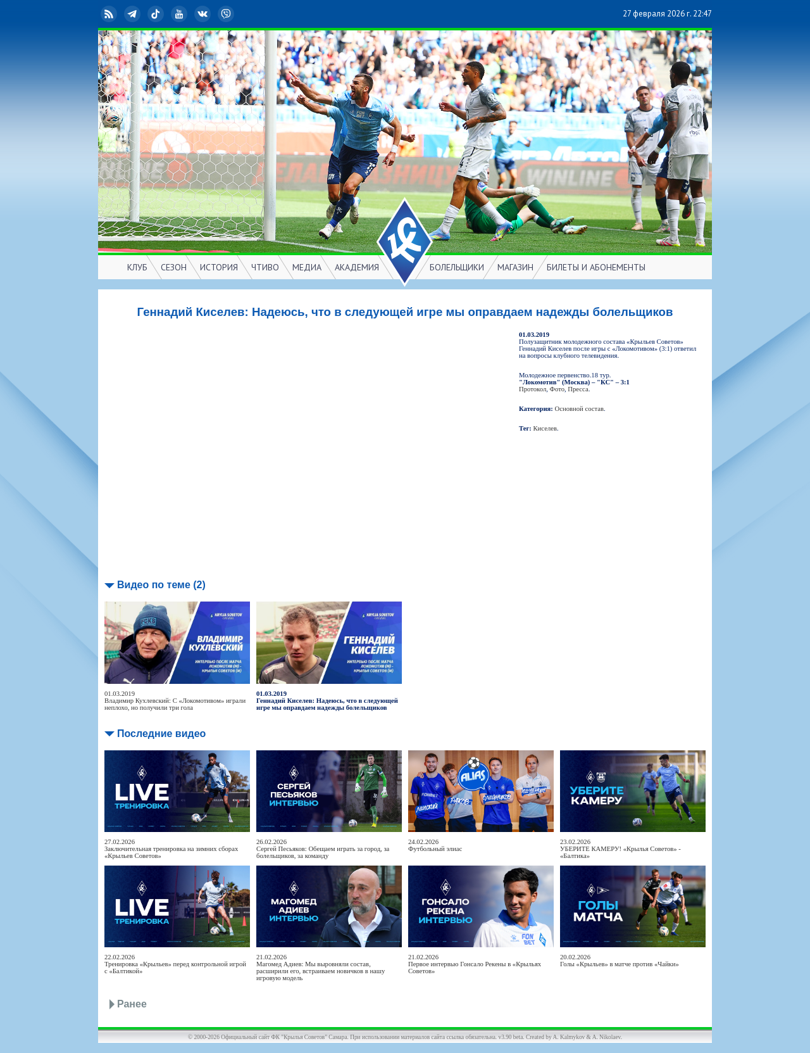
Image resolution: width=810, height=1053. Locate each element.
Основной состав (579, 408)
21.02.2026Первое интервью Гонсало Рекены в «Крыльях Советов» (474, 964)
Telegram (133, 14)
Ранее (132, 1004)
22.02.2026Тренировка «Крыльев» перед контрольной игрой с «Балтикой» (175, 964)
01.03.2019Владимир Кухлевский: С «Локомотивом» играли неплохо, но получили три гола (175, 700)
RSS (110, 14)
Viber (227, 14)
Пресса (578, 389)
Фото (557, 389)
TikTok (156, 14)
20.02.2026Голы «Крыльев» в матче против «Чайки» (619, 961)
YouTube (180, 14)
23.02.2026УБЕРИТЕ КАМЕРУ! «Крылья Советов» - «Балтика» (620, 848)
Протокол (532, 389)
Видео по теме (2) (161, 584)
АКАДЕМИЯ (357, 267)
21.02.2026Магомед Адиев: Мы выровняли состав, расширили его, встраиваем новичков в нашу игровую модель (320, 967)
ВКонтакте (203, 14)
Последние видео (161, 733)
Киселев (545, 428)
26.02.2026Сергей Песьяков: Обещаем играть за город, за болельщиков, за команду (322, 848)
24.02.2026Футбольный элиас (435, 845)
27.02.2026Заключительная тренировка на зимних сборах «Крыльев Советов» (171, 848)
